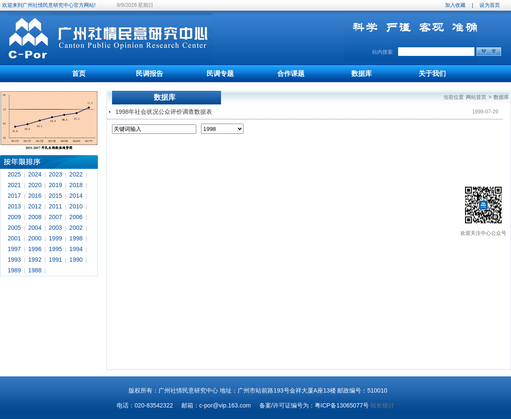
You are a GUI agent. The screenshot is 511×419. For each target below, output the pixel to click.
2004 (34, 227)
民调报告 (149, 73)
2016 (34, 195)
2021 (14, 185)
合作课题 (290, 73)
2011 (55, 206)
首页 (79, 73)
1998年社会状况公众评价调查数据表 (163, 111)
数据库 (361, 73)
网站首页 (476, 97)
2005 (14, 227)
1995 (55, 249)
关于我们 (432, 73)
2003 (55, 227)
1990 (76, 259)
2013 (14, 206)
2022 (76, 174)
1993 (14, 259)
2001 (14, 238)
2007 (55, 217)
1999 (55, 238)
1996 (34, 249)
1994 (76, 249)
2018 (76, 185)
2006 (76, 217)
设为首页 (489, 5)
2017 (14, 195)
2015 (55, 195)
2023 (55, 174)
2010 (76, 206)
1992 (34, 259)
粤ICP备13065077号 (342, 405)
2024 (34, 174)
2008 (34, 217)
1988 (34, 270)
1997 (14, 249)
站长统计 (382, 405)
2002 (76, 227)
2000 (34, 238)
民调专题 (220, 73)
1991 (55, 259)
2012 (34, 206)
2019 (55, 185)
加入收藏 (455, 5)
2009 (14, 217)
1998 (76, 238)
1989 (14, 270)
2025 (14, 174)
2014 (76, 195)
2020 (34, 185)
